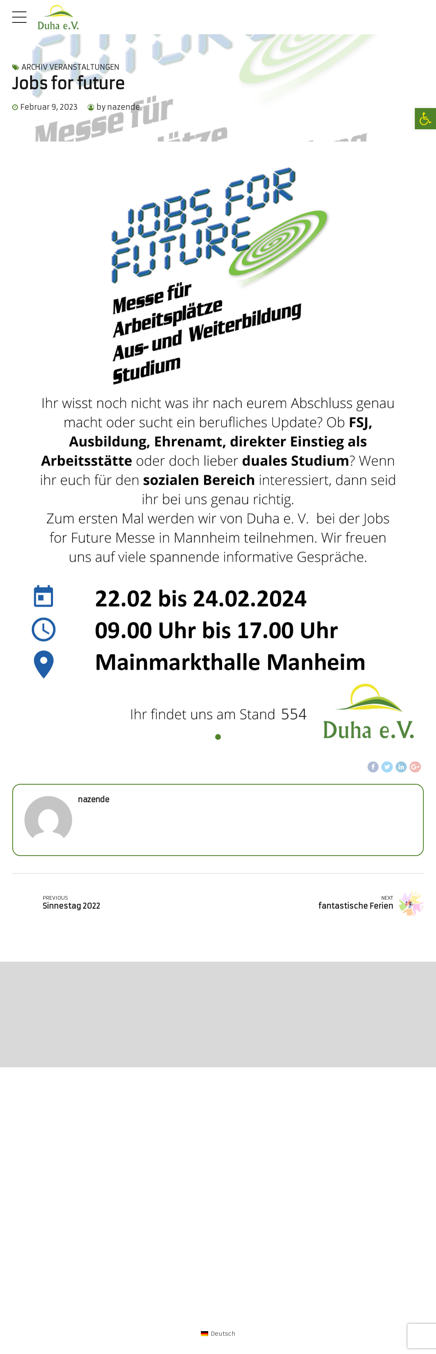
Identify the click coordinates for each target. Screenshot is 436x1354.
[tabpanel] (218, 455)
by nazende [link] (118, 107)
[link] (425, 118)
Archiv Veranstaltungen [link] (70, 67)
